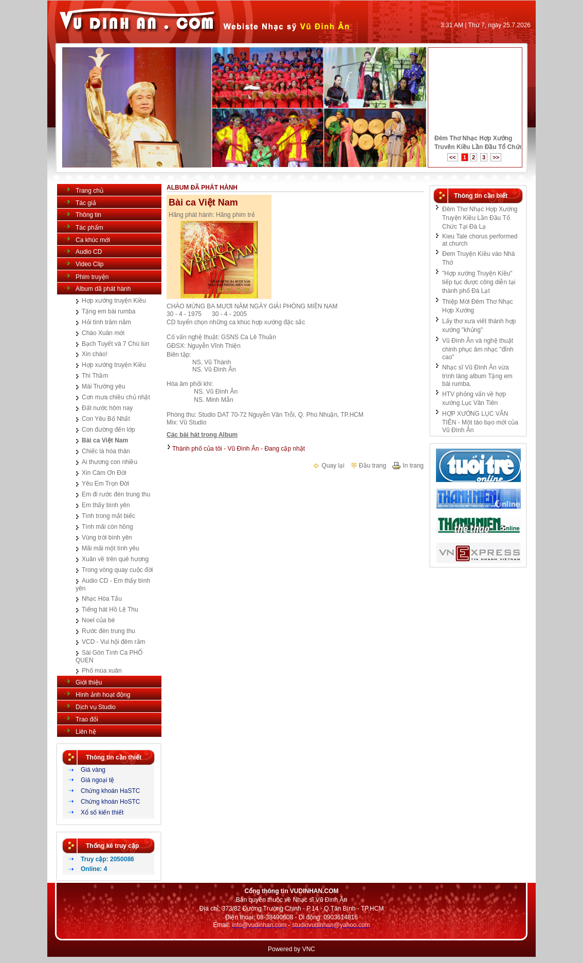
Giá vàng (93, 769)
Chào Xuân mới (103, 333)
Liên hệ (86, 731)
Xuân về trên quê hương (115, 559)
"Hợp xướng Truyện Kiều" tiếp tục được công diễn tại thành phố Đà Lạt (478, 282)
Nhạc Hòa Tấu (102, 598)
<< (452, 157)
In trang (408, 465)
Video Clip (89, 264)
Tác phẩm (89, 227)
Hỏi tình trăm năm (106, 322)
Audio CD (89, 251)
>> (496, 157)
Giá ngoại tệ (97, 780)
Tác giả (86, 203)
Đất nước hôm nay (107, 408)
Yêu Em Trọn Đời (105, 483)
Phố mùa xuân (102, 670)
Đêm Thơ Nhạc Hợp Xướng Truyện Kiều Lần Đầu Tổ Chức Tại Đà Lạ (480, 218)
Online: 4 (94, 869)
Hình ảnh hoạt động (103, 694)
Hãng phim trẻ (235, 214)
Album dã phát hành (103, 288)
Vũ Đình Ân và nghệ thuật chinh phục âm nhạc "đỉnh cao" (478, 349)
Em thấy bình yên (106, 505)
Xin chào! (94, 354)
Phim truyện (92, 277)
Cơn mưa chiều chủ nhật (116, 397)
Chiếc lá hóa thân (106, 451)
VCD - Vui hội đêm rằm (113, 641)
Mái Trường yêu (103, 386)
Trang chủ (89, 190)
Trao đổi (87, 719)
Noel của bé (98, 620)
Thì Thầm (95, 375)
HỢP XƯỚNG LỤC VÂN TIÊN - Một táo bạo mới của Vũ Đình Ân (480, 422)
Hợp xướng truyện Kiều (114, 300)
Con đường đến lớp (108, 429)
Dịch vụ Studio (96, 707)
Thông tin (88, 214)
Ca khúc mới (93, 240)
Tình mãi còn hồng (107, 526)
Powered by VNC (291, 949)
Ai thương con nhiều (109, 462)
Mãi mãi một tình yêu (110, 548)
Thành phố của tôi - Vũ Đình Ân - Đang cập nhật (238, 448)
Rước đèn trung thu (108, 631)
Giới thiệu (89, 682)
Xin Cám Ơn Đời (104, 472)
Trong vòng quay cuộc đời (117, 569)
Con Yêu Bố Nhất (106, 418)
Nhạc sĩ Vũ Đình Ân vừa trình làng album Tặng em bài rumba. (477, 375)
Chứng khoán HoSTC (110, 801)
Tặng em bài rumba (108, 311)
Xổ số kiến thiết (102, 812)
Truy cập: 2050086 (107, 859)
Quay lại (328, 465)
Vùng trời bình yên (107, 537)
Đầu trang (368, 465)
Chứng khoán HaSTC (110, 790)
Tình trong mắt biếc (108, 516)
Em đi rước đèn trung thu (116, 494)
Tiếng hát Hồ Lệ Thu (110, 609)
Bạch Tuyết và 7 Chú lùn (115, 343)
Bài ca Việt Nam (105, 440)
